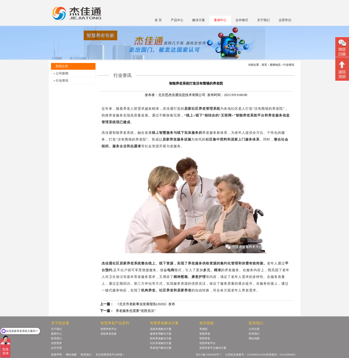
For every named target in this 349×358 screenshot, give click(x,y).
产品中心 (177, 20)
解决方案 (198, 20)
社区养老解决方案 (160, 343)
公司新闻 (62, 73)
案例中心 (220, 20)
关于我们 (263, 20)
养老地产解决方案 (160, 347)
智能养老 (204, 333)
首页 (264, 64)
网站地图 (254, 338)
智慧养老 (204, 338)
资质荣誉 (56, 343)
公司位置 (254, 329)
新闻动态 (275, 64)
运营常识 (285, 20)
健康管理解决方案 (160, 333)
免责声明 (56, 354)
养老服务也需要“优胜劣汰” (136, 311)
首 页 (158, 20)
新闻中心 (56, 333)
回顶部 (342, 69)
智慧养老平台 (108, 329)
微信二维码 (342, 47)
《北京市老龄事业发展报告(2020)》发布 (145, 304)
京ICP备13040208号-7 (208, 354)
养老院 (203, 329)
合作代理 (56, 347)
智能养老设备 (108, 333)
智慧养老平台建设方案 (212, 347)
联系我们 (56, 338)
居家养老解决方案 (160, 329)
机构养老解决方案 (160, 338)
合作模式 (242, 20)
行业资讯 (62, 80)
